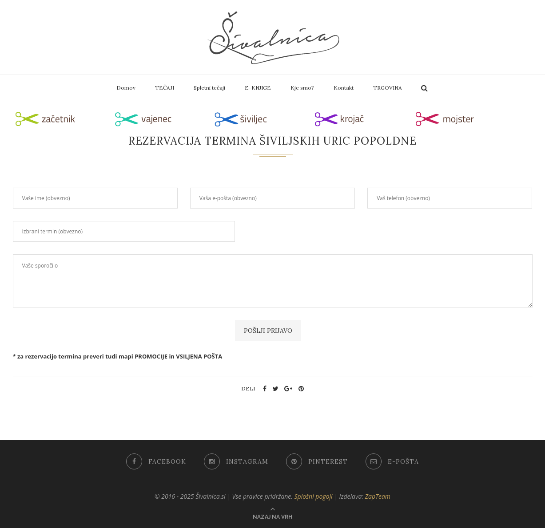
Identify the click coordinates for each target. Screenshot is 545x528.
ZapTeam (378, 496)
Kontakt (344, 87)
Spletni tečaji (209, 87)
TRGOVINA (387, 87)
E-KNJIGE (258, 87)
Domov (125, 87)
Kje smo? (302, 87)
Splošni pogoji (313, 496)
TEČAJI (164, 87)
